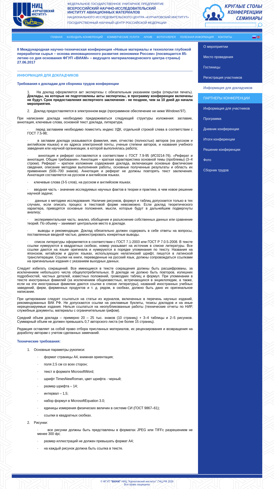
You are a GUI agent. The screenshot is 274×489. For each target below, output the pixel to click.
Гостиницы (211, 67)
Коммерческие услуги (123, 37)
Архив (148, 37)
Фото (207, 160)
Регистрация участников (222, 77)
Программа (212, 119)
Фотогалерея (166, 37)
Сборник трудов (216, 170)
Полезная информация (197, 37)
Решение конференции (221, 149)
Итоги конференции (219, 139)
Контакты (225, 37)
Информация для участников (226, 108)
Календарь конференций (85, 37)
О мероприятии (215, 46)
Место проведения (218, 57)
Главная (56, 37)
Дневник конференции (221, 129)
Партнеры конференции (226, 98)
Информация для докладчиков (227, 88)
